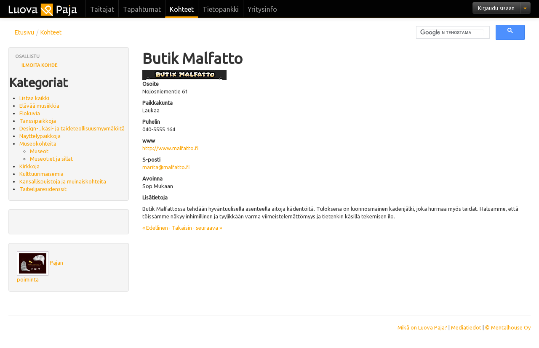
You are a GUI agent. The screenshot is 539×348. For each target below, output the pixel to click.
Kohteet (182, 9)
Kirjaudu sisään (496, 8)
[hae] (452, 33)
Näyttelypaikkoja (40, 136)
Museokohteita (37, 143)
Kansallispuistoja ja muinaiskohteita (62, 181)
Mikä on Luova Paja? (422, 327)
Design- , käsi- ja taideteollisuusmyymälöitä (72, 128)
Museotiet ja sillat (51, 159)
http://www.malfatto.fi (170, 148)
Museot (39, 151)
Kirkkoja (29, 166)
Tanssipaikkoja (37, 121)
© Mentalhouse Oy (508, 327)
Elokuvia (29, 113)
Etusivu (24, 32)
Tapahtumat (142, 9)
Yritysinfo (262, 9)
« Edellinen (155, 228)
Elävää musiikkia (39, 106)
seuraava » (209, 228)
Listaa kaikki (34, 98)
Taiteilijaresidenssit (43, 189)
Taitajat (102, 9)
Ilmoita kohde (39, 65)
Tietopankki (221, 9)
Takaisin (182, 228)
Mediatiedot (466, 327)
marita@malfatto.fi (165, 167)
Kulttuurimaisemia (41, 174)
